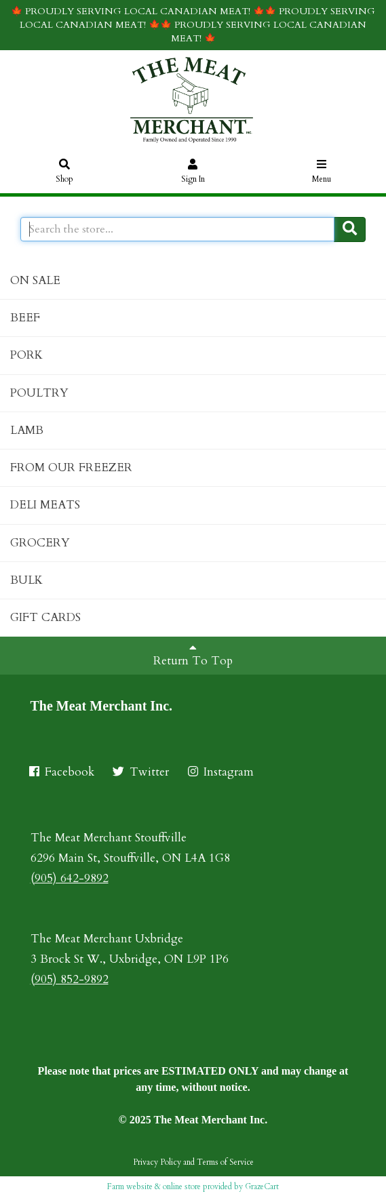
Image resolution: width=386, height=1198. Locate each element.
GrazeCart (262, 1186)
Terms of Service (225, 1162)
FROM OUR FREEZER (71, 467)
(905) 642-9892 (70, 878)
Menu (322, 172)
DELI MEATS (45, 505)
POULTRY (39, 393)
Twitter (139, 772)
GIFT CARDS (45, 617)
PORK (26, 355)
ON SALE (35, 280)
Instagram (220, 772)
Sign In (193, 172)
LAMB (26, 430)
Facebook (60, 772)
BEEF (25, 317)
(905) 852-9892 (70, 979)
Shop (64, 172)
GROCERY (40, 543)
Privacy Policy (157, 1162)
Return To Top (193, 654)
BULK (26, 580)
